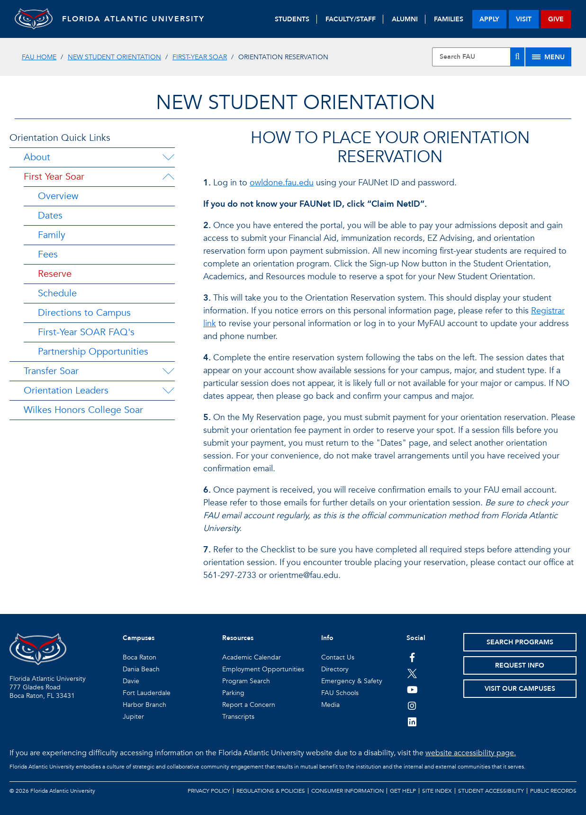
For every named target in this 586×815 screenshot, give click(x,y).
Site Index (437, 791)
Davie (131, 681)
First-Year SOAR (199, 57)
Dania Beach (141, 669)
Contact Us (337, 657)
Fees (48, 254)
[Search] (517, 56)
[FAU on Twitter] (412, 673)
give (556, 19)
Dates (50, 215)
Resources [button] (237, 637)
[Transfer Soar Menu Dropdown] (168, 371)
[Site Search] (478, 56)
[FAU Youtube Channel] (412, 689)
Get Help (403, 791)
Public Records (553, 791)
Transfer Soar (51, 371)
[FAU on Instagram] (412, 705)
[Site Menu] (548, 56)
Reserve (55, 273)
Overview (58, 196)
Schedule (57, 293)
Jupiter (133, 716)
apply (489, 19)
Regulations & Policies (270, 791)
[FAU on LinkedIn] (412, 721)
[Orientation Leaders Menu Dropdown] (168, 390)
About (37, 157)
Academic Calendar (251, 657)
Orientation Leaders (66, 390)
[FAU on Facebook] (412, 657)
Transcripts (238, 716)
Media (330, 704)
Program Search (246, 681)
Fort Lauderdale (147, 692)
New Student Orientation (114, 57)
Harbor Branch (144, 704)
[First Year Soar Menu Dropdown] (168, 176)
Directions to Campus (84, 312)
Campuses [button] (138, 637)
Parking (233, 692)
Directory (335, 669)
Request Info (519, 665)
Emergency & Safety (351, 681)
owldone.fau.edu (282, 183)
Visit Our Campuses (520, 688)
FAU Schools (340, 692)
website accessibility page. (470, 753)
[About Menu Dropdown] (168, 157)
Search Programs (520, 642)
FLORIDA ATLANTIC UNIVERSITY (133, 19)
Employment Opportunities (263, 669)
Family (51, 235)
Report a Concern (248, 704)
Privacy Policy (209, 791)
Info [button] (327, 637)
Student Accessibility (491, 791)
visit (524, 19)
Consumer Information (347, 791)
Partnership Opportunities (93, 351)
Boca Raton (139, 657)
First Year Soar (54, 176)
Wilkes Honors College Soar (83, 409)
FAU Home (39, 57)
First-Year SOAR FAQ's (86, 332)
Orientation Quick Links (59, 137)
